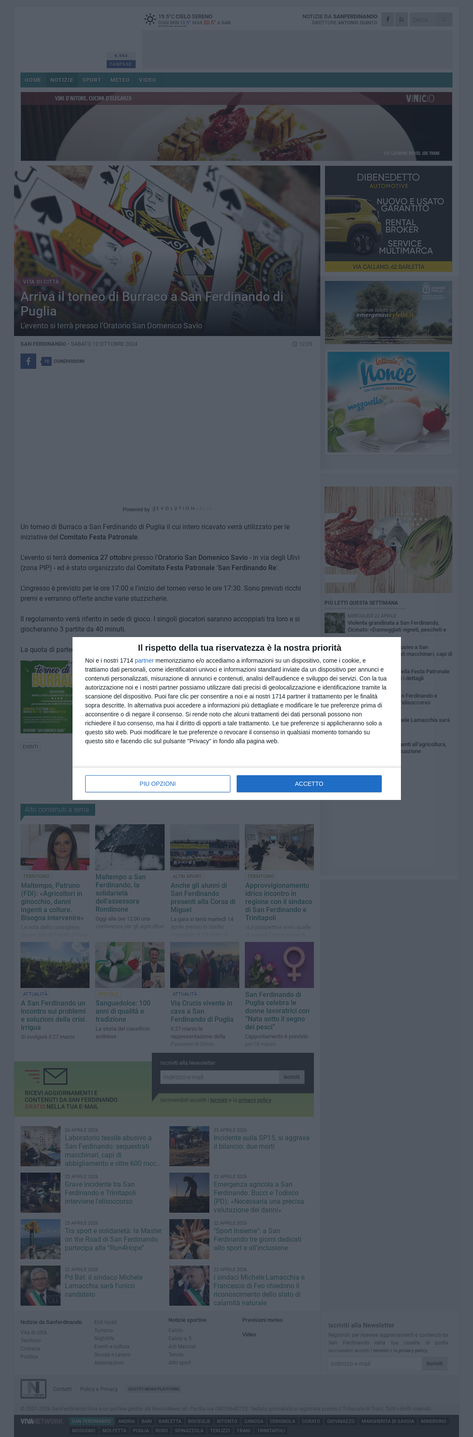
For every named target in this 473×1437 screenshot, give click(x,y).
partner (144, 660)
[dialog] (237, 718)
